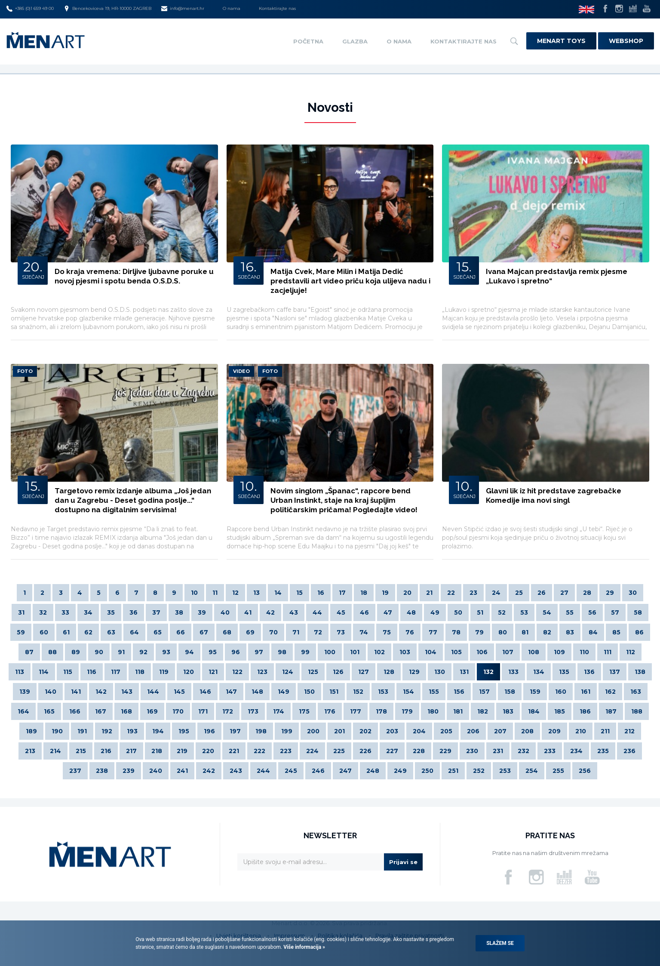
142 (101, 691)
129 (414, 672)
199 (286, 731)
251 (453, 771)
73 (341, 632)
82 (547, 632)
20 (407, 593)
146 (205, 691)
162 (610, 691)
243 (236, 771)
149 (283, 691)
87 (29, 652)
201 (339, 731)
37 (156, 612)
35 (111, 612)
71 (295, 632)
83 (570, 632)
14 (278, 593)
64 (134, 632)
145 (179, 691)
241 (182, 771)
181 (458, 711)
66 (180, 632)
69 (250, 632)
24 (496, 593)
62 (88, 632)
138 (640, 672)
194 (158, 731)
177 (355, 711)
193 (132, 731)
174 (278, 711)
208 (527, 731)
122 (237, 672)
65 (157, 632)
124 (287, 672)
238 (102, 771)
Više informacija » (303, 947)
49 (434, 612)
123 (262, 672)
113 (19, 672)
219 (182, 751)
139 (24, 691)
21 (429, 593)
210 (580, 731)
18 (363, 593)
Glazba (355, 41)
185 (559, 711)
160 (560, 691)
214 (55, 751)
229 (445, 751)
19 (385, 593)
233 (550, 751)
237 (75, 771)
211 (605, 731)
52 (502, 612)
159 (535, 691)
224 (312, 751)
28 (587, 593)
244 (263, 771)
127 (363, 672)
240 (155, 771)
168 (126, 711)
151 (333, 691)
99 (305, 652)
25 (519, 593)
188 (636, 711)
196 (209, 731)
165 (49, 711)
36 (133, 612)
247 (345, 771)
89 (75, 652)
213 (30, 751)
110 (584, 652)
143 (126, 691)
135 (564, 672)
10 (194, 593)
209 (554, 731)
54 (547, 612)
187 (611, 711)
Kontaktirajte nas (277, 8)
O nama (231, 8)
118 (139, 672)
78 (456, 632)
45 (341, 612)
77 (433, 632)
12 (235, 593)
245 (291, 771)
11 (215, 593)
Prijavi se (403, 861)
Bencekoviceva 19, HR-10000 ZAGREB (107, 9)
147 (231, 691)
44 (317, 612)
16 (320, 593)
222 (259, 751)
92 (143, 652)
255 (558, 771)
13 (256, 593)
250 (427, 771)
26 (541, 593)
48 (411, 612)
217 (131, 751)
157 (484, 691)
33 (65, 612)
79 (479, 632)
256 (585, 771)
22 (451, 593)
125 (313, 672)
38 (179, 612)
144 (153, 691)
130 (439, 672)
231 (498, 751)
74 (363, 632)
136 (589, 672)
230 (472, 751)
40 (225, 612)
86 (639, 632)
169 (152, 711)
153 (383, 691)
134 (538, 672)
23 (473, 593)
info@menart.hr (182, 9)
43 (293, 612)
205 (446, 731)
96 (235, 652)
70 (273, 632)
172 (227, 711)
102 (379, 652)
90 (99, 652)
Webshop (626, 41)
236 (629, 751)
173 (253, 711)
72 (318, 632)
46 (364, 612)
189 (31, 731)
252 (479, 771)
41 (248, 612)
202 (365, 731)
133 (513, 672)
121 (213, 672)
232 (523, 751)
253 (505, 771)
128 (389, 672)
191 (82, 731)
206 (473, 731)
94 (189, 652)
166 (74, 711)
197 (235, 731)
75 (387, 632)
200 (313, 731)
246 (318, 771)
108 (533, 652)
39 (202, 612)
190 (57, 731)
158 (509, 691)
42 (270, 612)
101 (354, 652)
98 (282, 652)
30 (633, 593)
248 (372, 771)
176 (329, 711)
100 (329, 652)
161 (585, 691)
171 (203, 711)
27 (564, 593)
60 (44, 632)
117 (115, 672)
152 (358, 691)
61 (66, 632)
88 (52, 652)
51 (480, 612)
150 (309, 691)
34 (88, 612)
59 (21, 632)
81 (525, 632)
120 (188, 672)
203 (392, 731)
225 (339, 751)
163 (635, 691)
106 (482, 652)
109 (559, 652)
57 (615, 612)
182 (482, 711)
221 (234, 751)
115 (67, 672)
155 (434, 691)
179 (407, 711)
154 (408, 691)
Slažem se (500, 943)
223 (286, 751)
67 (204, 632)
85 (616, 632)
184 (534, 711)
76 (409, 632)
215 (81, 751)
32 (43, 612)
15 (299, 593)
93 (166, 652)
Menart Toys (561, 41)
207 (500, 731)
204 (419, 731)
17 (342, 593)
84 (593, 632)
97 (259, 652)
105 (456, 652)
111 (607, 652)
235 (603, 751)
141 (76, 691)
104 (430, 652)
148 (257, 691)
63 (111, 632)
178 (381, 711)
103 (404, 652)
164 (23, 711)
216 (106, 751)
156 (459, 691)
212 (629, 731)
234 (576, 751)
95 (213, 652)
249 (400, 771)
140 (50, 691)
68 (227, 632)
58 (638, 612)
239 (129, 771)
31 (21, 612)
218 (156, 751)
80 (502, 632)
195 (183, 731)
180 (433, 711)
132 (488, 672)
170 (178, 711)
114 (44, 672)
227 (392, 751)
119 (164, 672)
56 (592, 612)
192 (106, 731)
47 (388, 612)
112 (630, 652)
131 (464, 672)
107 (507, 652)
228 (419, 751)
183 (508, 711)
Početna (308, 41)
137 (614, 672)
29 (610, 593)
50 (458, 612)
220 (208, 751)
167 (100, 711)
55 (570, 612)
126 (338, 672)
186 (585, 711)
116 (91, 672)
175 (304, 711)
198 (261, 731)
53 (524, 612)
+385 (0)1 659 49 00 (30, 9)
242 (209, 771)
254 (531, 771)
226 (365, 751)
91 (121, 652)
